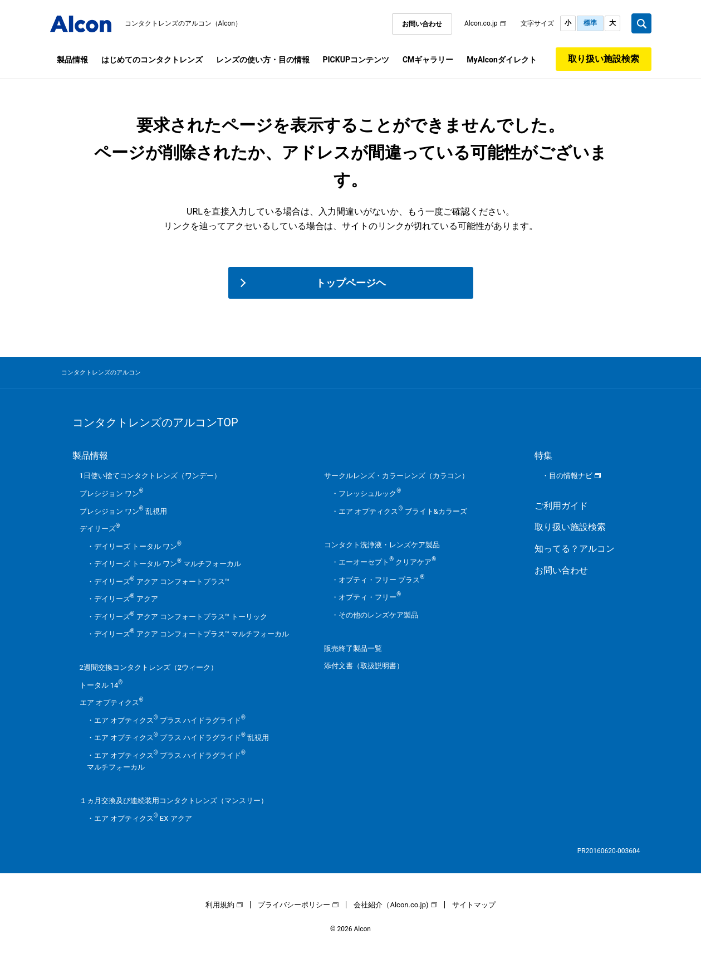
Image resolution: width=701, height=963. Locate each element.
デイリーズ (100, 528)
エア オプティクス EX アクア (143, 818)
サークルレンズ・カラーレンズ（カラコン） (396, 475)
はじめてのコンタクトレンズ (152, 59)
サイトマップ (474, 905)
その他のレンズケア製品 (378, 615)
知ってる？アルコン (575, 548)
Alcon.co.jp (481, 23)
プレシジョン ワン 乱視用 (123, 511)
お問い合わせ (422, 24)
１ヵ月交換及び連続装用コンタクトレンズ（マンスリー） (174, 800)
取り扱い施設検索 (603, 59)
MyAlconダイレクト (501, 59)
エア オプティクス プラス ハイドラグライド (170, 720)
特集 (543, 455)
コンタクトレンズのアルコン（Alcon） (183, 23)
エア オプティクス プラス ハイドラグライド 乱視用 (181, 737)
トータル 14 (101, 685)
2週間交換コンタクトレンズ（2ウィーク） (149, 667)
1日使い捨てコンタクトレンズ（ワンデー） (150, 475)
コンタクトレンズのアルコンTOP (155, 422)
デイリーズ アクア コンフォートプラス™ (161, 581)
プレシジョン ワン (112, 493)
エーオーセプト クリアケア (387, 562)
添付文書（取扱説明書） (364, 666)
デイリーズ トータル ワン (138, 546)
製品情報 (72, 59)
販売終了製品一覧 (353, 648)
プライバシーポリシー (294, 905)
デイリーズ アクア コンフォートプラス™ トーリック (181, 616)
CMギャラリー (428, 59)
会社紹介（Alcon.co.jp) (391, 905)
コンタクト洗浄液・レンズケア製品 (382, 545)
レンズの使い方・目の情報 (263, 59)
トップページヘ (351, 283)
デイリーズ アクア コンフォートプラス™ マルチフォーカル (192, 634)
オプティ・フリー (370, 597)
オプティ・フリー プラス (381, 580)
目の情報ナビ (570, 475)
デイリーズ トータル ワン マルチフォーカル (168, 564)
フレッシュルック (370, 493)
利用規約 (219, 905)
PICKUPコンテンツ (356, 59)
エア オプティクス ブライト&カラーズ (403, 511)
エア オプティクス (112, 702)
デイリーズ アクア (126, 599)
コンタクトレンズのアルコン (101, 372)
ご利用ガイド (561, 505)
